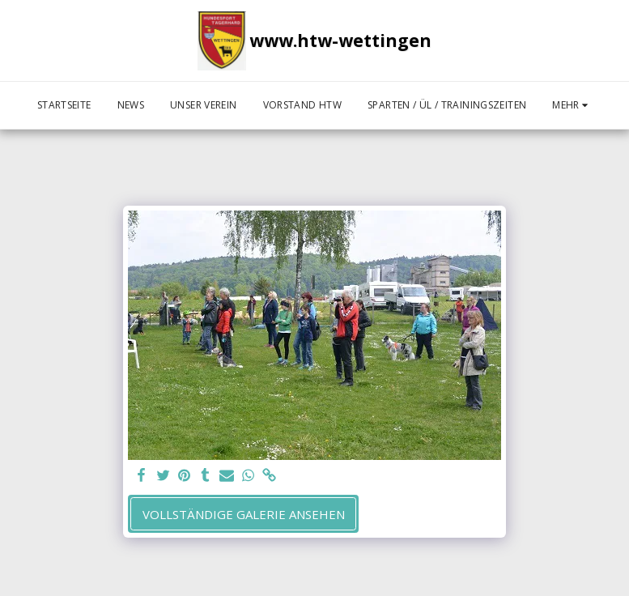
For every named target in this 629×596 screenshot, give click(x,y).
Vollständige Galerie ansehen (243, 514)
